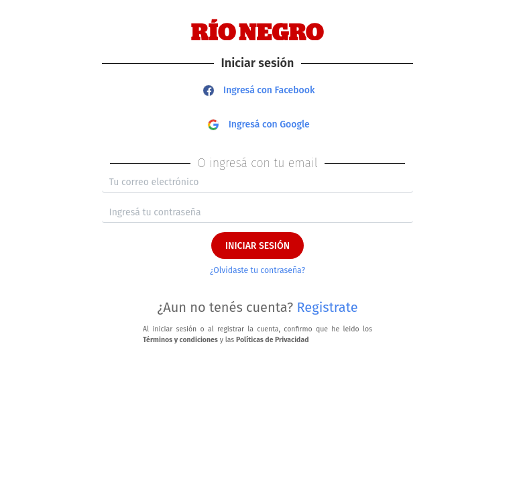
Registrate (327, 307)
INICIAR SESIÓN (257, 246)
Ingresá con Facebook (259, 90)
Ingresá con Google (259, 124)
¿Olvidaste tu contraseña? (257, 270)
